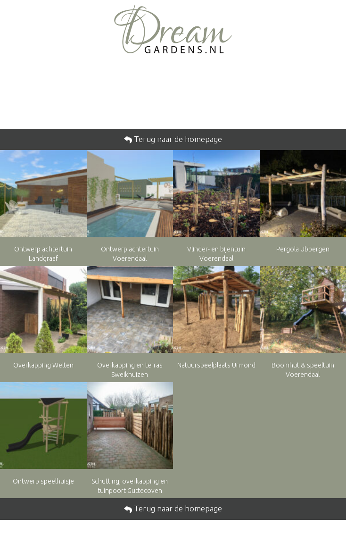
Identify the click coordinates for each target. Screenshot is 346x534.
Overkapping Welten (43, 365)
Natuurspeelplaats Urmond (216, 365)
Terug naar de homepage (177, 138)
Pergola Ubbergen (303, 249)
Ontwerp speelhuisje (43, 481)
